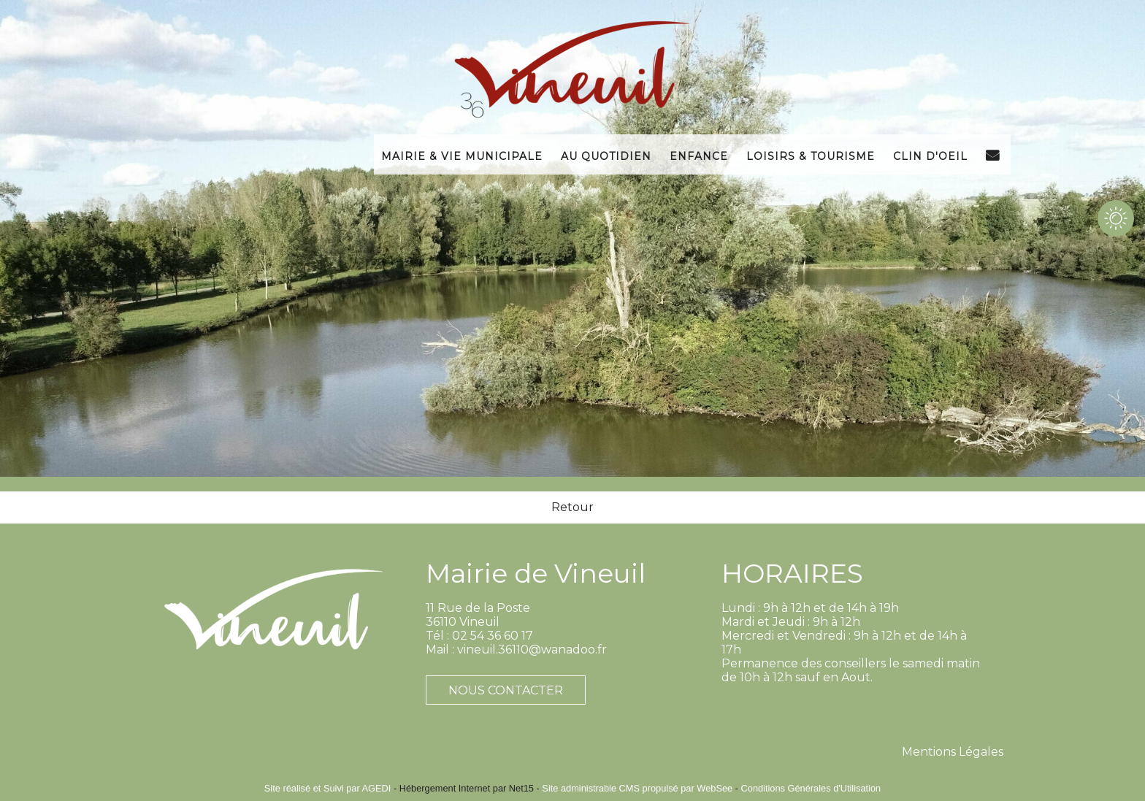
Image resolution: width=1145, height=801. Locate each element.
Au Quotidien (606, 155)
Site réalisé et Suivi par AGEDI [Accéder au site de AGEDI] (327, 788)
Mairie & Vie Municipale (462, 155)
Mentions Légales (952, 752)
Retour (572, 507)
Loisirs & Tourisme (810, 155)
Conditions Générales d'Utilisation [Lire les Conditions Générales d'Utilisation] (811, 788)
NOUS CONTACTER (505, 690)
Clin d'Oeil (930, 155)
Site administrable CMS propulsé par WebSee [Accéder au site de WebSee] (637, 788)
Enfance (699, 155)
